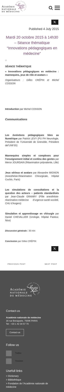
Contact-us (15, 332)
